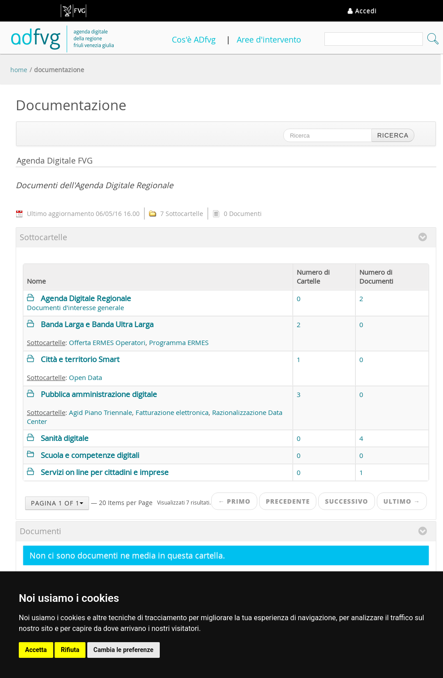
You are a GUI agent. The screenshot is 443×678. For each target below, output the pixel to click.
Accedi (362, 10)
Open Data (85, 377)
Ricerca (393, 135)
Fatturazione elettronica (172, 412)
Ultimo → (401, 501)
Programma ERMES (179, 342)
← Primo (234, 501)
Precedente (288, 501)
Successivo (346, 501)
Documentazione (59, 69)
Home (18, 69)
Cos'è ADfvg (194, 39)
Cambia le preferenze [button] (123, 649)
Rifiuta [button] (70, 649)
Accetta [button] (36, 649)
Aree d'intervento (269, 39)
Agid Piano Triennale (100, 412)
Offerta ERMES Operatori (107, 342)
